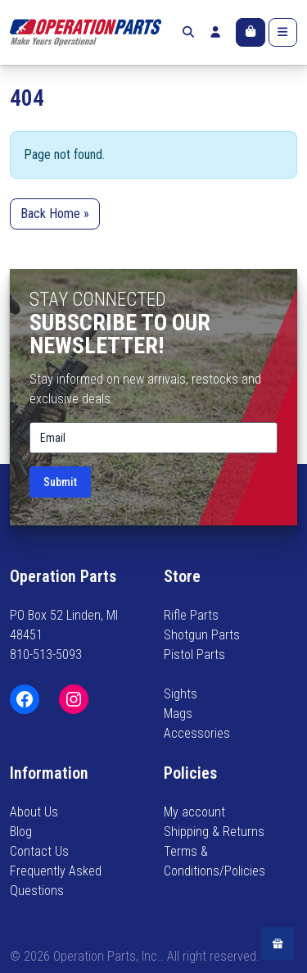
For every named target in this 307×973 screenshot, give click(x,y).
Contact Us (39, 851)
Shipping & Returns (214, 831)
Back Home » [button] (54, 213)
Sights (180, 694)
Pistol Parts (194, 654)
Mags (178, 713)
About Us (34, 812)
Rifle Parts (191, 615)
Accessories (197, 733)
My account (194, 812)
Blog (21, 831)
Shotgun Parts (202, 635)
